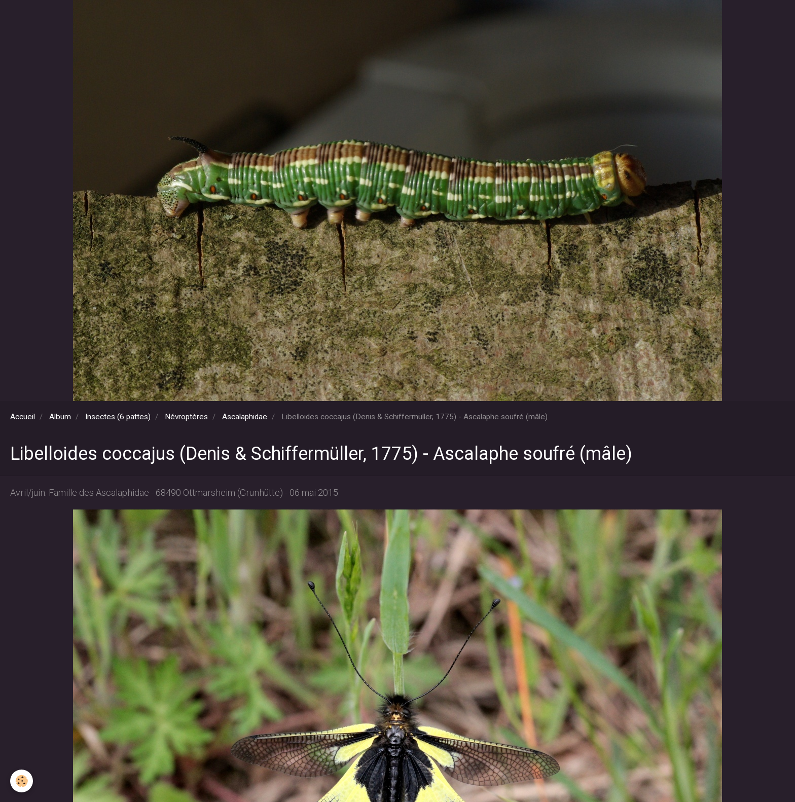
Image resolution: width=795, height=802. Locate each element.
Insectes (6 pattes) (118, 416)
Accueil (22, 416)
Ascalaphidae (244, 416)
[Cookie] (21, 781)
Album (60, 416)
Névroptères (186, 416)
